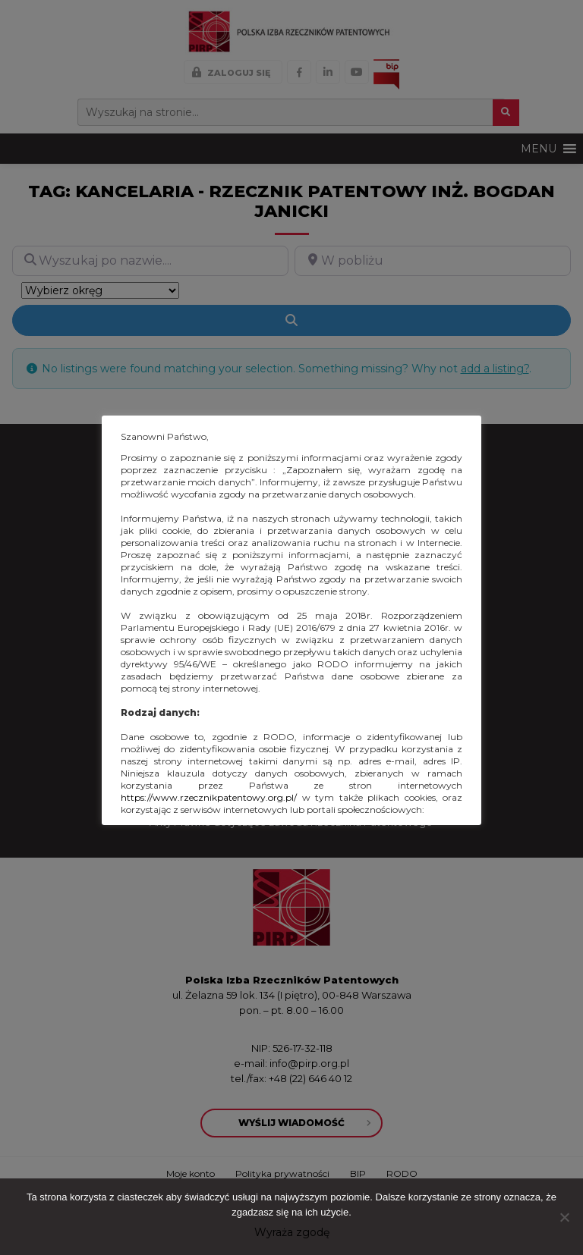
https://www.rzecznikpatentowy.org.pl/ (209, 797)
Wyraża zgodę (291, 1232)
